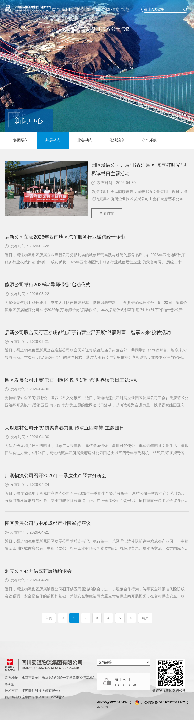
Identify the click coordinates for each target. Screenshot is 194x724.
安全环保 (149, 140)
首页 (56, 9)
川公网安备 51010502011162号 (161, 702)
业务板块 (76, 19)
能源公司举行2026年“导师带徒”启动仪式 (47, 284)
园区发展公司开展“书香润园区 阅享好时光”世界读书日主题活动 (139, 169)
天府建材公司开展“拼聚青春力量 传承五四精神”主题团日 (64, 427)
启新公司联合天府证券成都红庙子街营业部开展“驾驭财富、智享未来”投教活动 (88, 332)
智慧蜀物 (125, 19)
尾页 (145, 618)
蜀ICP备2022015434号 (114, 702)
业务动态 (85, 140)
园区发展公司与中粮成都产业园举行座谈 (48, 523)
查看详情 (107, 213)
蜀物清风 (105, 19)
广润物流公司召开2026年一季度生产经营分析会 (55, 475)
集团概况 (65, 19)
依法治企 (117, 140)
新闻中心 (85, 19)
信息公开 (115, 19)
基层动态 (53, 140)
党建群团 (95, 19)
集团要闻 (20, 140)
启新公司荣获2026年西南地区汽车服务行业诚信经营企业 (65, 237)
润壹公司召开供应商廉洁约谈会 (38, 571)
